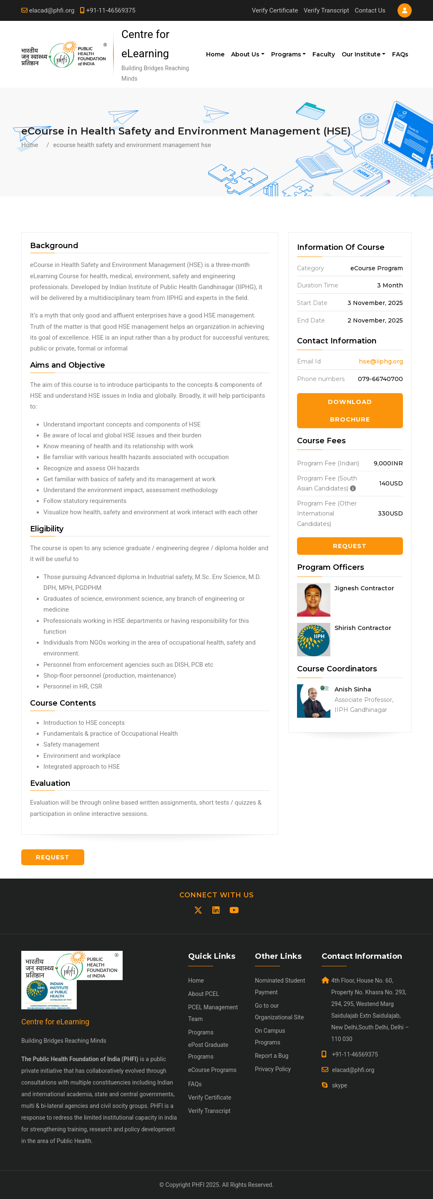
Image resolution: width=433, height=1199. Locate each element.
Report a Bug (271, 1055)
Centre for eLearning (55, 1021)
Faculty (323, 54)
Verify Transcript (326, 10)
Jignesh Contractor (364, 588)
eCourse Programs (212, 1070)
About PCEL (203, 994)
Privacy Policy (273, 1069)
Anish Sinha (353, 689)
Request (350, 546)
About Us (245, 54)
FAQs (400, 54)
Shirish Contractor (363, 628)
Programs (286, 54)
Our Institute (361, 54)
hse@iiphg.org (381, 361)
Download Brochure (350, 410)
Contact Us (370, 10)
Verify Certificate (275, 10)
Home (215, 54)
